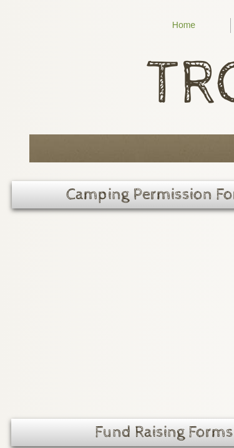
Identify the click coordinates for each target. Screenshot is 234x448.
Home (183, 25)
